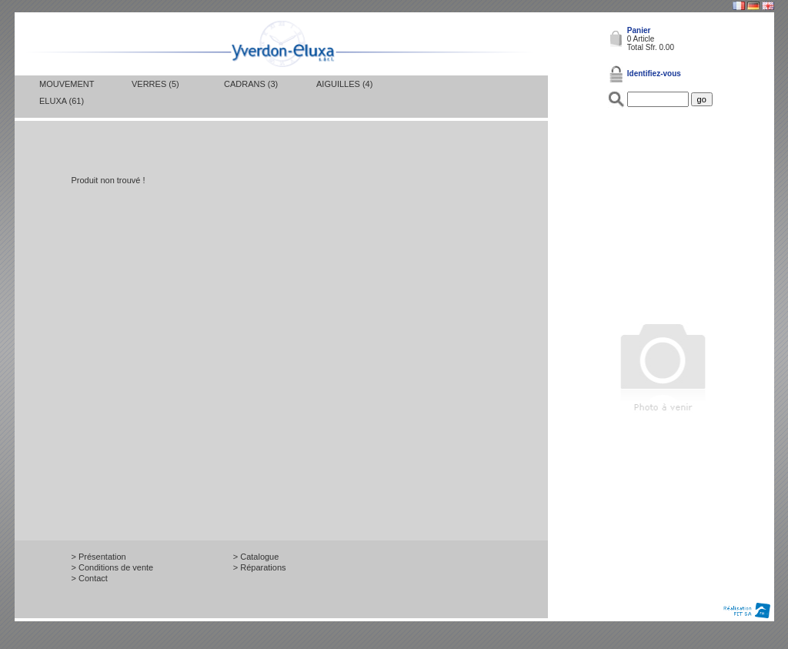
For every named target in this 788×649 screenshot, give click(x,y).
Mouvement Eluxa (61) (66, 92)
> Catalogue (256, 556)
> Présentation (99, 556)
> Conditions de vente (113, 567)
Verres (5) (155, 84)
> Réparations (259, 567)
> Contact (90, 578)
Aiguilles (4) (344, 84)
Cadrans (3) (251, 84)
